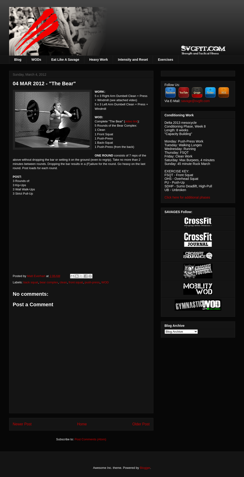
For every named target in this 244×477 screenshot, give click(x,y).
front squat (76, 282)
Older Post (141, 424)
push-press (92, 282)
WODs (36, 59)
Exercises (165, 59)
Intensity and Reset (133, 59)
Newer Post (22, 424)
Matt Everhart (36, 276)
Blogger (145, 468)
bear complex (49, 282)
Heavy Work (98, 59)
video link (131, 121)
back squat (30, 282)
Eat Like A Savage (65, 59)
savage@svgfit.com (195, 101)
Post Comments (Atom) (90, 439)
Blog (17, 59)
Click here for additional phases (187, 197)
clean (63, 282)
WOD (105, 282)
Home (82, 424)
